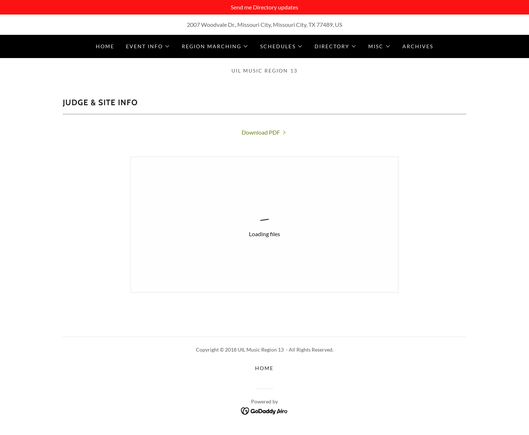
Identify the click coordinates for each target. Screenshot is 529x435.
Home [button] (264, 368)
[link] (264, 132)
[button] (148, 46)
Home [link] (105, 46)
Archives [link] (417, 46)
